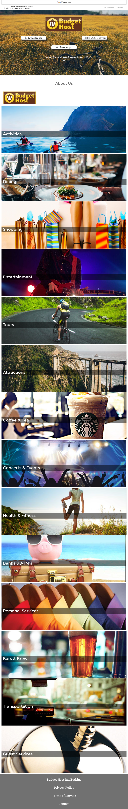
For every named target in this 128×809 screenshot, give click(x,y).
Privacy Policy (64, 788)
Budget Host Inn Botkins (64, 779)
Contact (64, 804)
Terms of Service (64, 796)
